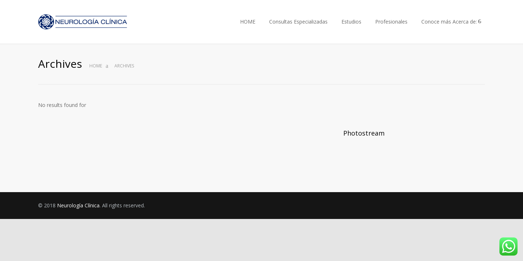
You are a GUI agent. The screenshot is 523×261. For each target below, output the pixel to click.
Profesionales (391, 21)
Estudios (351, 21)
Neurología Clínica (78, 205)
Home (95, 66)
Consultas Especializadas (298, 21)
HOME (247, 21)
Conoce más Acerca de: (449, 21)
